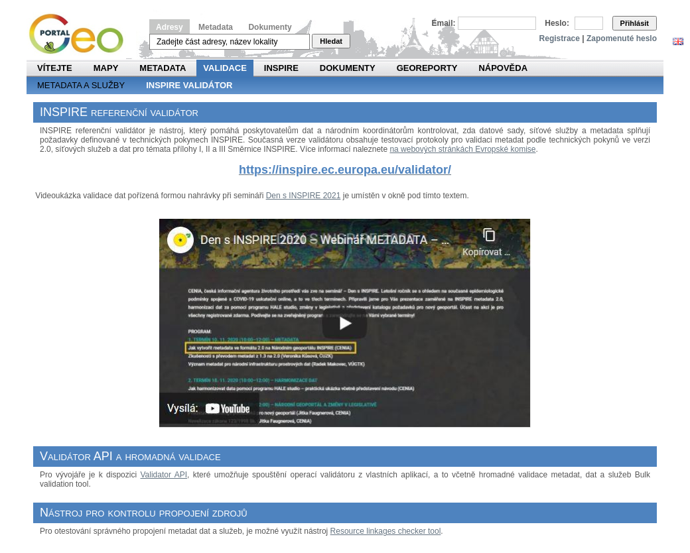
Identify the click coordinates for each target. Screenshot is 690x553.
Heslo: (557, 23)
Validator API (163, 474)
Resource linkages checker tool (385, 531)
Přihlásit (634, 23)
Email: (444, 23)
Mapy (106, 68)
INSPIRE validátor (189, 85)
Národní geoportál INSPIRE (81, 34)
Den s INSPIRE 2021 (303, 195)
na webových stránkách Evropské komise (462, 149)
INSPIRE (281, 68)
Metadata (215, 27)
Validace (224, 68)
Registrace (559, 38)
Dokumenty (269, 27)
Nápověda (502, 68)
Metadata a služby (81, 85)
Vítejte (54, 68)
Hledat (331, 41)
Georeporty (427, 68)
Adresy (169, 27)
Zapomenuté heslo (621, 38)
